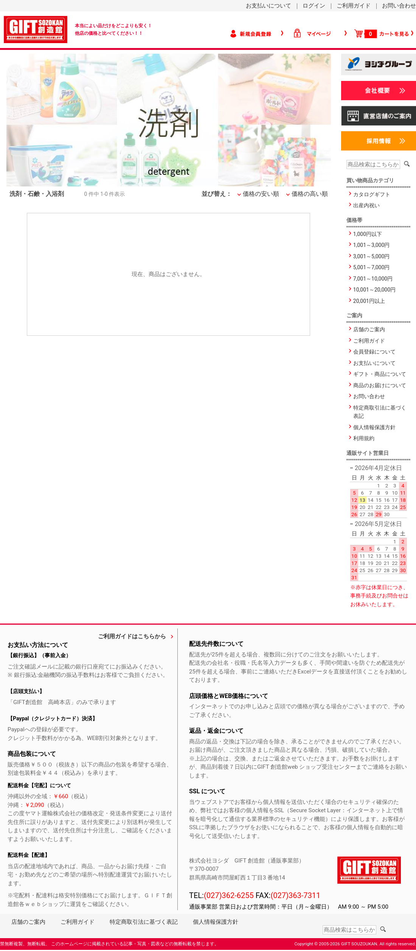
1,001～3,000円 (371, 245)
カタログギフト (371, 194)
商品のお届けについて (379, 385)
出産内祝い (366, 205)
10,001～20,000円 (374, 290)
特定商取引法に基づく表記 (379, 412)
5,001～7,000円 (371, 267)
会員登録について (374, 352)
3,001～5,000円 (371, 256)
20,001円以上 (369, 301)
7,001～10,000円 (373, 279)
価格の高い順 (310, 193)
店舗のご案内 (369, 329)
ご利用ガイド (354, 5)
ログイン (314, 5)
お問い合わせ (399, 5)
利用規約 (363, 438)
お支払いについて (268, 5)
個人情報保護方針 (374, 427)
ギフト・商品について (379, 374)
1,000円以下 (367, 234)
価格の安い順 (261, 193)
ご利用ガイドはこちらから (132, 636)
